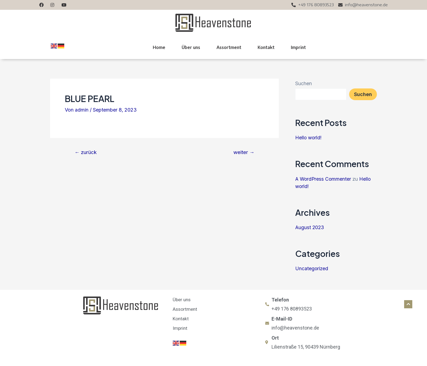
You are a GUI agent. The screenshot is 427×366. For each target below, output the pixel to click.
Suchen (303, 83)
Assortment (228, 47)
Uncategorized (312, 268)
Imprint (298, 47)
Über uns (191, 47)
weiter (243, 152)
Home (159, 47)
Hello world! (308, 137)
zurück (86, 152)
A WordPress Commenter (323, 179)
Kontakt (266, 47)
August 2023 (310, 227)
